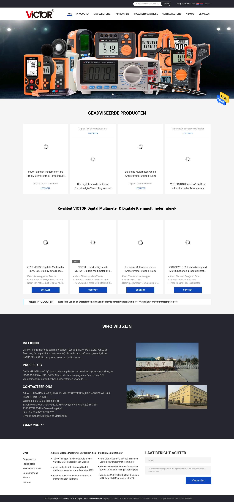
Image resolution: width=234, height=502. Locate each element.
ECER (189, 499)
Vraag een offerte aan (186, 4)
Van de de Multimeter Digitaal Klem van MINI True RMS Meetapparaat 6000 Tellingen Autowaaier (119, 477)
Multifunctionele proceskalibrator (188, 128)
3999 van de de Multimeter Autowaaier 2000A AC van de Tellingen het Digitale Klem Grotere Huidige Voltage (119, 468)
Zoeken (165, 4)
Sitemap (27, 482)
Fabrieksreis (122, 14)
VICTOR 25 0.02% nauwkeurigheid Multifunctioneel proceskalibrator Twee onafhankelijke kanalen (188, 269)
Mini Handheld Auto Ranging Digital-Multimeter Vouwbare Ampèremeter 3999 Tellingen (73, 469)
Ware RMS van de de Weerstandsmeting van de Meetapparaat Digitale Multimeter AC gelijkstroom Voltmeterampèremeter (118, 302)
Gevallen (204, 14)
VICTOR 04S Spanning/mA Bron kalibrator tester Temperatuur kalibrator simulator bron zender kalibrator (188, 186)
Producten (82, 14)
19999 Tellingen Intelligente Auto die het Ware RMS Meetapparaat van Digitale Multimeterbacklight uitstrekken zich (72, 460)
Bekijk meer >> (33, 424)
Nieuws (190, 14)
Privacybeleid (50, 499)
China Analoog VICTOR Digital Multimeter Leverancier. (80, 499)
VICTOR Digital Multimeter (45, 183)
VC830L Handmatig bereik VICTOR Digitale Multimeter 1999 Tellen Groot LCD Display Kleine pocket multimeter (93, 269)
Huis (69, 14)
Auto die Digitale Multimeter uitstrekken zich (73, 453)
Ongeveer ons (102, 14)
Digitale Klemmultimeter (140, 183)
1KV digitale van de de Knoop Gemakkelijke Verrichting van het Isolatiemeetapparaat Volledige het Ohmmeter (92, 186)
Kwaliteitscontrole (146, 14)
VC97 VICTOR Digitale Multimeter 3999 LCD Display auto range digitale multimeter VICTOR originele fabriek (45, 269)
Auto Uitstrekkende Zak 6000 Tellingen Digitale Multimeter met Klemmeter (119, 460)
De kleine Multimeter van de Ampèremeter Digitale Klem (140, 173)
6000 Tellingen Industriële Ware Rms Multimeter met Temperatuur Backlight (45, 174)
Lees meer (45, 188)
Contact (45, 290)
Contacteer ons (171, 14)
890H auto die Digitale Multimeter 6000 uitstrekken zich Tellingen (72, 477)
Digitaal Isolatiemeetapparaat (93, 128)
